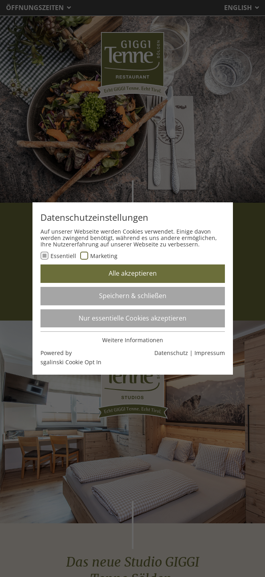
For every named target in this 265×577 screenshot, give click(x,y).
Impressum (209, 353)
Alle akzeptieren (133, 273)
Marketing (103, 256)
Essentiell (63, 256)
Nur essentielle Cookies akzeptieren (132, 318)
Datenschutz (171, 353)
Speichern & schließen (132, 295)
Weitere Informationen (132, 340)
